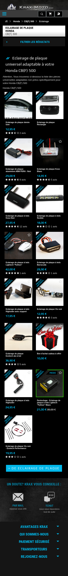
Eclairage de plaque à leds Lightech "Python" (17, 264)
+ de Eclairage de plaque (34, 468)
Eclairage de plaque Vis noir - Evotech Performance (18, 447)
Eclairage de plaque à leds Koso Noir (17, 217)
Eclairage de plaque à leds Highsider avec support (17, 310)
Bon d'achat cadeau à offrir (49, 354)
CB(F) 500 (29, 21)
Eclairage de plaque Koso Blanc (48, 170)
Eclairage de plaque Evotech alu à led (15, 355)
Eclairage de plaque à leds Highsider (17, 401)
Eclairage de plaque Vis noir (49, 309)
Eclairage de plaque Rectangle (46, 123)
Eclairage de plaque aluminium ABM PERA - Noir (18, 170)
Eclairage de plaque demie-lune (18, 123)
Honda (16, 21)
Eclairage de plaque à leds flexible (49, 217)
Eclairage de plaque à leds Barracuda (49, 264)
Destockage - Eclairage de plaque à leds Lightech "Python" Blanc (48, 402)
